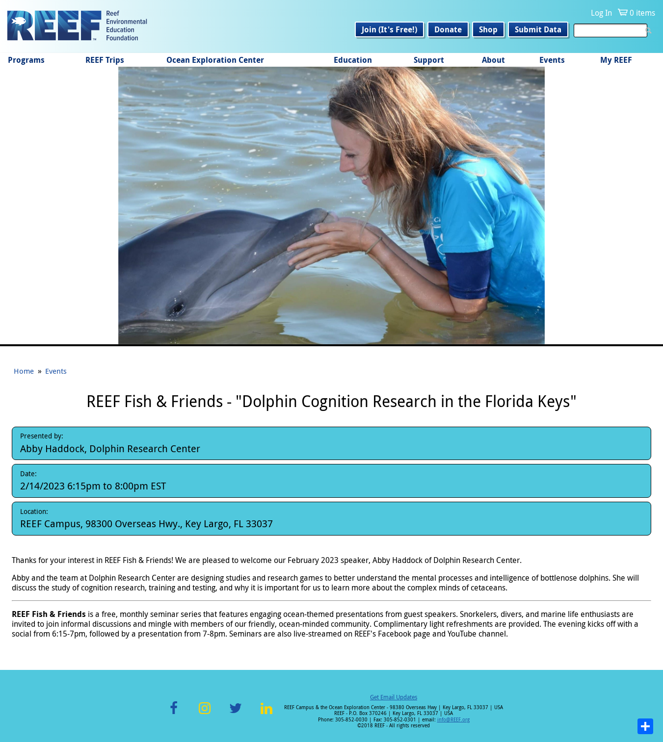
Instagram (204, 714)
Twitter (235, 714)
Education (353, 59)
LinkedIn (267, 714)
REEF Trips (104, 59)
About (493, 59)
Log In (601, 12)
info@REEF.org (453, 719)
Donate (448, 29)
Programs (26, 59)
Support (429, 59)
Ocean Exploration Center (215, 59)
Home (24, 371)
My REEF (616, 59)
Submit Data (538, 29)
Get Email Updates (393, 697)
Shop (488, 29)
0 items (642, 12)
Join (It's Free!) (389, 29)
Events (552, 59)
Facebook (174, 714)
